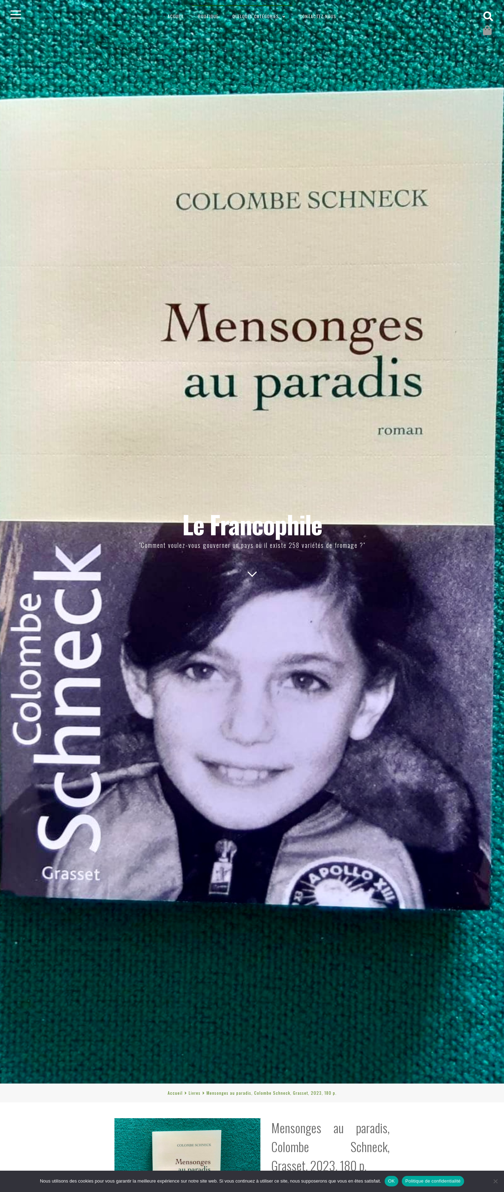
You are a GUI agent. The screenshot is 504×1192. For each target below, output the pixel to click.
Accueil (176, 16)
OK (391, 1181)
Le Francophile (252, 524)
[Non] (495, 1181)
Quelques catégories (255, 16)
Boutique (208, 16)
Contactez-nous (318, 16)
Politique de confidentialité (433, 1181)
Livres (195, 1093)
